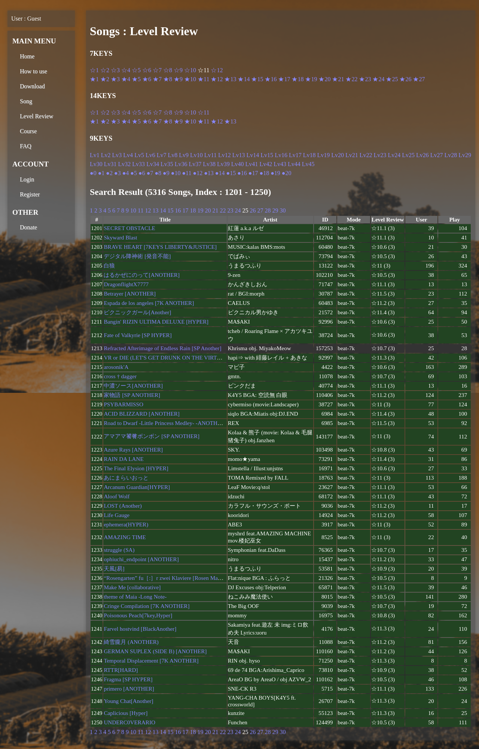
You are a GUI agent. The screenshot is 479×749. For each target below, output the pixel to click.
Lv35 (167, 164)
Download (32, 86)
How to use (33, 71)
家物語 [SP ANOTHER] (132, 395)
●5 (133, 173)
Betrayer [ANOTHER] (130, 293)
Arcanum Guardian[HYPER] (137, 487)
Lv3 (117, 155)
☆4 (125, 70)
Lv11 (210, 155)
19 (200, 210)
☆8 (167, 70)
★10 (190, 79)
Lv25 (408, 155)
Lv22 (366, 155)
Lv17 (295, 155)
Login (27, 179)
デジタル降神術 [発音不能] (137, 256)
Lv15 (266, 155)
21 (215, 210)
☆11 (203, 112)
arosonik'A (116, 367)
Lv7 (162, 155)
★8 (167, 79)
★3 (115, 79)
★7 (157, 79)
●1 (101, 173)
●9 (166, 173)
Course (28, 131)
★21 (338, 79)
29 (275, 210)
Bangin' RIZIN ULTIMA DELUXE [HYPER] (156, 321)
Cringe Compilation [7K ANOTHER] (146, 606)
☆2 (104, 70)
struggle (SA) (119, 550)
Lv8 (172, 155)
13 (155, 210)
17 (185, 210)
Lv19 (323, 155)
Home (27, 56)
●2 (109, 173)
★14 (244, 79)
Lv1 (95, 155)
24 (238, 210)
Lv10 (196, 155)
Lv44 (294, 164)
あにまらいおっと (126, 477)
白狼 (109, 265)
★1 (94, 79)
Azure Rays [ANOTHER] (133, 449)
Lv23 (380, 155)
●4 (125, 173)
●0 (93, 173)
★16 (271, 79)
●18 (264, 173)
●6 (141, 173)
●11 (186, 173)
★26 (405, 79)
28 (268, 210)
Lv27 (436, 155)
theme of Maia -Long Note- (135, 596)
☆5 (136, 70)
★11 (203, 79)
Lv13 (238, 155)
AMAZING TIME (125, 537)
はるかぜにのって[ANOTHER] (142, 275)
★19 (311, 79)
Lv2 (106, 155)
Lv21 (351, 155)
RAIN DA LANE (123, 459)
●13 (209, 173)
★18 (297, 79)
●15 (231, 173)
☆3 (115, 70)
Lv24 (394, 155)
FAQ (25, 146)
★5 (136, 79)
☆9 (178, 70)
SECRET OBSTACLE (129, 228)
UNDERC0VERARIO (129, 722)
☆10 (190, 70)
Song (26, 101)
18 (193, 210)
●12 (197, 173)
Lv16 (281, 155)
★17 (284, 79)
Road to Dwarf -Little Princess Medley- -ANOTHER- (165, 423)
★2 (104, 79)
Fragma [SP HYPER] (128, 679)
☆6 (146, 70)
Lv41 (251, 164)
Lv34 (152, 164)
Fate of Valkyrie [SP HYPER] (137, 335)
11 (140, 210)
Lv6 (150, 155)
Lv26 (422, 155)
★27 (419, 79)
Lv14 (253, 155)
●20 (287, 173)
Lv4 (128, 155)
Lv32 (124, 164)
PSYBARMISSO (123, 404)
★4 (125, 79)
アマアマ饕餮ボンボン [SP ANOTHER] (151, 436)
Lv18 (309, 155)
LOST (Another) (122, 505)
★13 (230, 79)
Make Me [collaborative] (132, 587)
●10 (176, 173)
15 (170, 210)
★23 (365, 79)
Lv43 (280, 164)
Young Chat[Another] (128, 701)
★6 (146, 79)
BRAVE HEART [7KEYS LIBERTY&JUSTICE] (160, 247)
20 (208, 210)
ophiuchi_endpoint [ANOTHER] (141, 559)
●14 (220, 173)
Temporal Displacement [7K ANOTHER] (151, 660)
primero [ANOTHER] (129, 688)
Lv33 (138, 164)
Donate (28, 227)
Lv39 (223, 164)
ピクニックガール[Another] (137, 312)
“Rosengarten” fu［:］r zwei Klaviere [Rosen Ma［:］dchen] (175, 578)
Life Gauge (116, 515)
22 (223, 210)
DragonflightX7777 (126, 284)
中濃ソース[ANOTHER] (133, 385)
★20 (324, 79)
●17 (253, 173)
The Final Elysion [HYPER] (136, 468)
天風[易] (114, 568)
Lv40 (237, 164)
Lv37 (195, 164)
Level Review (36, 116)
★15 (257, 79)
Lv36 (181, 164)
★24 (378, 79)
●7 (150, 173)
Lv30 (96, 164)
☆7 (157, 70)
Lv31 (110, 164)
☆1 (94, 70)
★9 (178, 79)
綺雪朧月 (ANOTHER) (131, 642)
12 (148, 210)
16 (178, 210)
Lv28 (451, 155)
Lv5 (139, 155)
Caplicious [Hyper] (125, 713)
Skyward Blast (120, 237)
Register (30, 194)
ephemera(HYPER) (126, 524)
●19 (275, 173)
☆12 (217, 70)
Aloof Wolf (116, 496)
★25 (392, 79)
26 (253, 210)
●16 (242, 173)
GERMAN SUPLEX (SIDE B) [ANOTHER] (155, 651)
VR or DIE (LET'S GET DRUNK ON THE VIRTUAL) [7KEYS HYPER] (188, 357)
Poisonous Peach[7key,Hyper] (138, 615)
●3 (117, 173)
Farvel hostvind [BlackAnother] (140, 629)
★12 (217, 79)
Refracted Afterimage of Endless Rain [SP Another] (162, 348)
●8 (158, 173)
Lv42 (265, 164)
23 (230, 210)
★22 (351, 79)
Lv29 (464, 155)
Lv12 (224, 155)
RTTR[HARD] (121, 670)
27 (260, 210)
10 (133, 210)
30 (283, 210)
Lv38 (209, 164)
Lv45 (308, 164)
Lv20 (337, 155)
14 (163, 210)
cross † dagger (120, 376)
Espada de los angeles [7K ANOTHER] (149, 303)
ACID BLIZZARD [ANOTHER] (141, 413)
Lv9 (184, 155)
